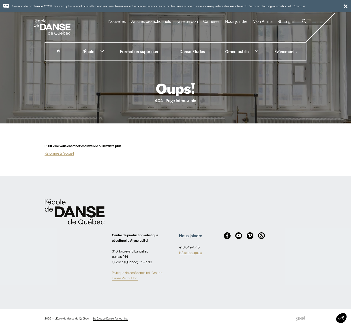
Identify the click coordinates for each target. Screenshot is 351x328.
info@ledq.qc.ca (190, 252)
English (290, 21)
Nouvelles (117, 21)
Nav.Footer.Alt (75, 212)
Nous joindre (236, 21)
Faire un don (187, 21)
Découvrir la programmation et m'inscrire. (277, 6)
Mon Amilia (263, 21)
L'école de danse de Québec (52, 27)
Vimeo (250, 235)
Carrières (211, 21)
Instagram (261, 235)
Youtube (238, 235)
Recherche (304, 21)
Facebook (227, 235)
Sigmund (300, 318)
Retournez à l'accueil (59, 153)
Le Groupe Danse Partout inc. (110, 318)
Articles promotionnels (151, 21)
